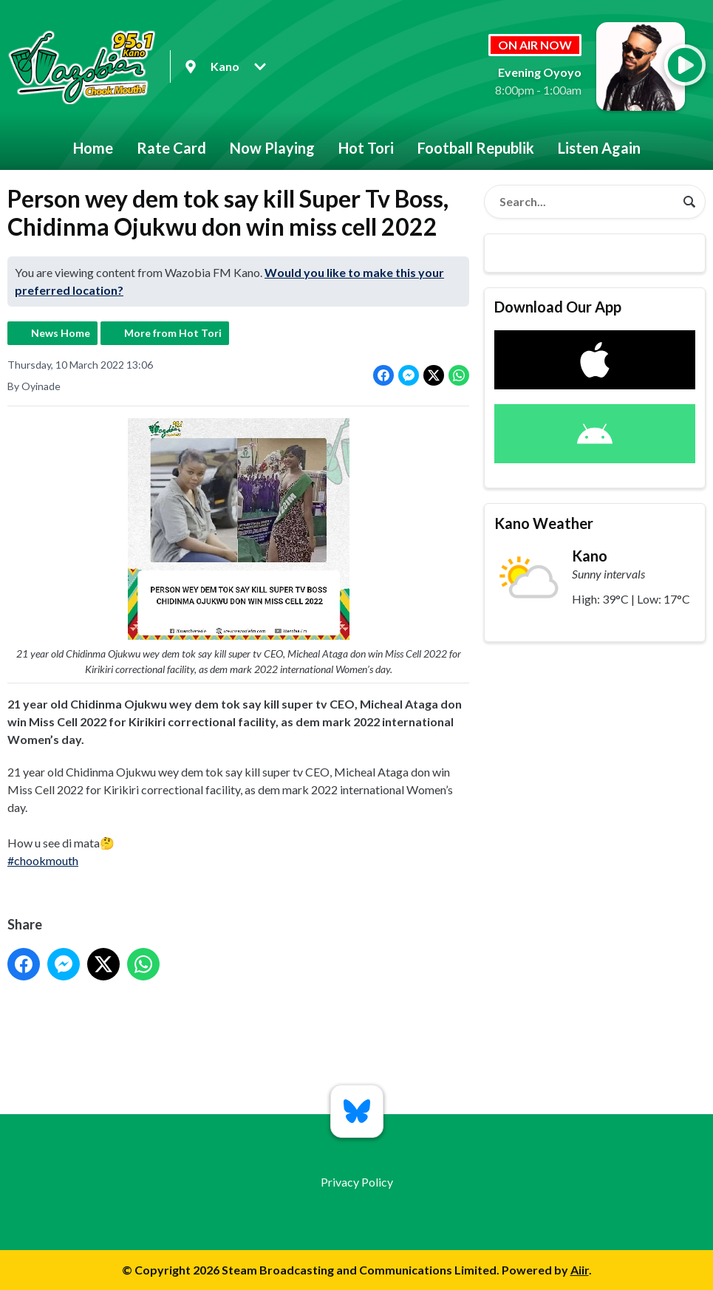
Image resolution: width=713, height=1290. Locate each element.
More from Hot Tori (173, 333)
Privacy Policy (357, 1182)
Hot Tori (366, 148)
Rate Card (171, 148)
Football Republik (475, 148)
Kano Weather (543, 523)
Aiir (579, 1270)
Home (93, 148)
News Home (60, 333)
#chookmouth (42, 860)
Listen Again (599, 148)
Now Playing (272, 148)
